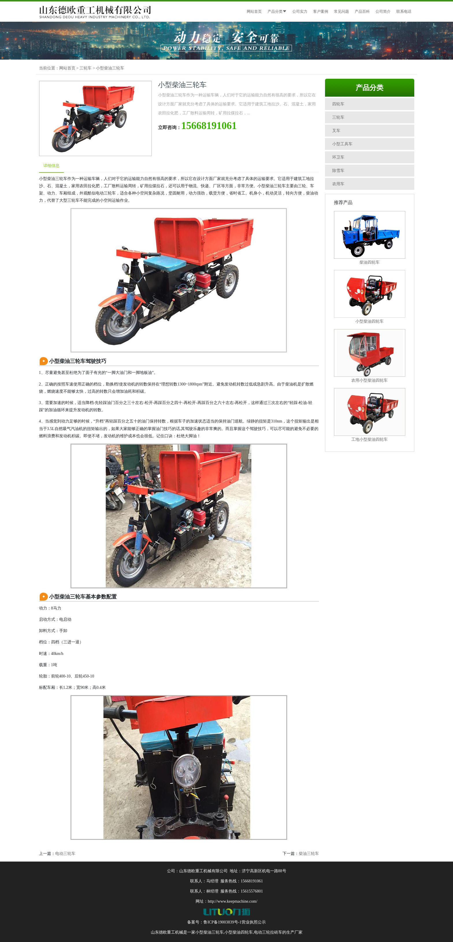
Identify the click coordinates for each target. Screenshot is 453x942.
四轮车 (338, 104)
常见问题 (341, 11)
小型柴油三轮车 (110, 68)
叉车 (336, 130)
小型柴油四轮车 (238, 932)
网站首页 (254, 11)
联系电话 (403, 11)
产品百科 (362, 11)
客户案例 (320, 11)
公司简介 (383, 11)
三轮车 (85, 68)
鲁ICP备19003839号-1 (222, 922)
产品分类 (277, 11)
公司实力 (299, 11)
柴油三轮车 (309, 853)
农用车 (338, 184)
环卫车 (338, 157)
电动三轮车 (65, 853)
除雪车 (338, 170)
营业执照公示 (254, 922)
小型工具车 (342, 144)
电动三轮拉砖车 (268, 932)
